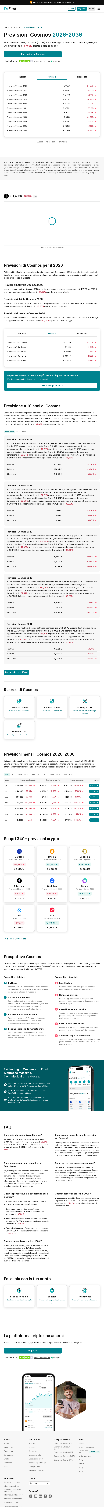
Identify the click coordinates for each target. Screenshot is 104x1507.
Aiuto (81, 1460)
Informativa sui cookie (13, 1499)
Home (6, 1443)
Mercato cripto (35, 1455)
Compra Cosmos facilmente (19, 711)
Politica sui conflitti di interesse (12, 1490)
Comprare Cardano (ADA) (64, 1456)
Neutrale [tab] (52, 77)
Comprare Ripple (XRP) (63, 1452)
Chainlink (52, 886)
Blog (81, 1468)
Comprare (94, 785)
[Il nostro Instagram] (45, 1496)
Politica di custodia (11, 1502)
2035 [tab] (65, 774)
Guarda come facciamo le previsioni (52, 142)
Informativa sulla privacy (13, 1495)
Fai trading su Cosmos (33, 54)
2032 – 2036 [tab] (21, 432)
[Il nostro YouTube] (36, 1496)
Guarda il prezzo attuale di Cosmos (19, 735)
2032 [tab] (45, 774)
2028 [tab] (20, 774)
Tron (52, 915)
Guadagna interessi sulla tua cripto (19, 1300)
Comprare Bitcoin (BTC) (63, 1443)
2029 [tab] (26, 774)
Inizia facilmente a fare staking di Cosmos (84, 712)
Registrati (82, 9)
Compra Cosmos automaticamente (84, 1300)
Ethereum (19, 886)
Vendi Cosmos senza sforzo (52, 711)
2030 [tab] (33, 774)
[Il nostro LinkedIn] (40, 1496)
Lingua (32, 1478)
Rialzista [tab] (22, 77)
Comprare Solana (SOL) (63, 1460)
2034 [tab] (58, 774)
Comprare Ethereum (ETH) (62, 1448)
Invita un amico (85, 1456)
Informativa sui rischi (12, 1486)
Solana (84, 886)
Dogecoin (85, 857)
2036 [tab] (71, 774)
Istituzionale (9, 1447)
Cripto (6, 1459)
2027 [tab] (13, 774)
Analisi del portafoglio (37, 1463)
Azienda (82, 1443)
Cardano (19, 857)
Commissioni (9, 1455)
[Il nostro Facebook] (50, 1496)
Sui (19, 915)
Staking (32, 1447)
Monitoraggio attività (37, 1470)
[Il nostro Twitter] (31, 1496)
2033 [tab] (52, 774)
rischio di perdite (42, 162)
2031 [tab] (39, 774)
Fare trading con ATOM (52, 386)
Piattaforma (8, 1451)
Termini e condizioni (12, 1482)
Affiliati (81, 1464)
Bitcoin (52, 857)
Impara (82, 1471)
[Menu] (98, 8)
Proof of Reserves (15, 1093)
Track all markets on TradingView (52, 247)
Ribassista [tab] (82, 77)
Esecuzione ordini (36, 1459)
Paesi (6, 1466)
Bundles (32, 1443)
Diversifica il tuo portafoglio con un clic (52, 1301)
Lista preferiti (34, 1466)
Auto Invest (33, 1451)
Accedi (71, 9)
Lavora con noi (89, 1452)
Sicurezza (8, 1463)
